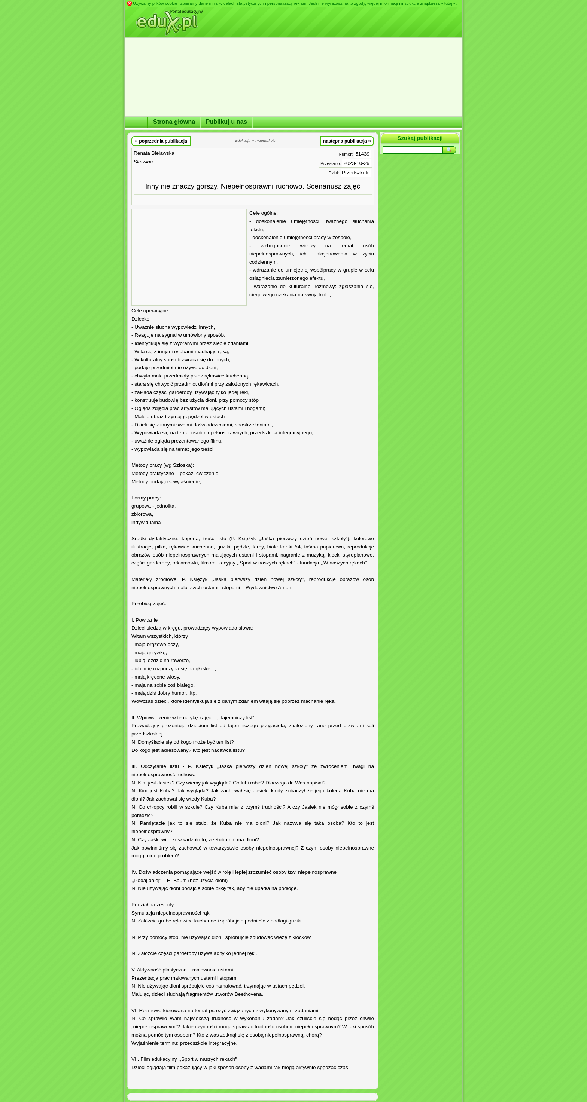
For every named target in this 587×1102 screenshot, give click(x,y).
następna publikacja (347, 141)
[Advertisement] (189, 257)
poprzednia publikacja (161, 141)
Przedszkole (355, 172)
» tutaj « (448, 3)
